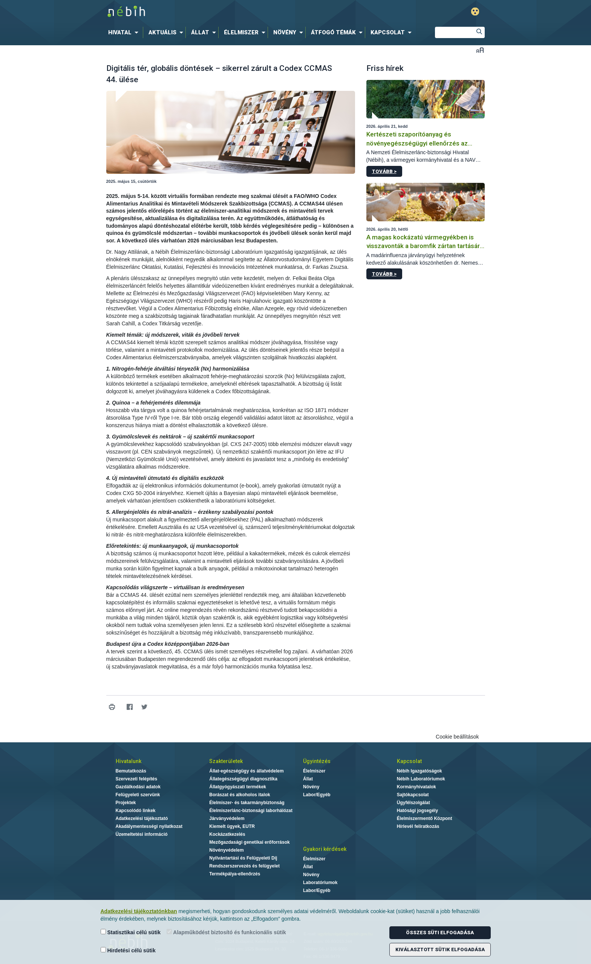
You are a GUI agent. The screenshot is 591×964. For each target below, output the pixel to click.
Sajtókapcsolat (413, 794)
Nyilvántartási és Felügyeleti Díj (243, 858)
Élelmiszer (314, 771)
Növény (311, 786)
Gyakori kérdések (324, 849)
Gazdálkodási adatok (138, 786)
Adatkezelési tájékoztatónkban (139, 911)
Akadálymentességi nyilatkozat (149, 826)
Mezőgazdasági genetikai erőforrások (249, 842)
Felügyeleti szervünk (138, 794)
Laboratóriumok (320, 882)
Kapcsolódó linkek (136, 810)
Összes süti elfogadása (440, 932)
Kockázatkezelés (227, 834)
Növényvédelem (226, 850)
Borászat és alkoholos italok (239, 794)
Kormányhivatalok (416, 786)
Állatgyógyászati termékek (237, 786)
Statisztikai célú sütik (131, 932)
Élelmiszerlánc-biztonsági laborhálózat (250, 810)
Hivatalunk (128, 761)
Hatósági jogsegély (417, 810)
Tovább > (384, 171)
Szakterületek (226, 761)
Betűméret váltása (480, 50)
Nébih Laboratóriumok (421, 779)
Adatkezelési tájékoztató (142, 818)
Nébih (215, 12)
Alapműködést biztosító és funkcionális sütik (226, 932)
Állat (308, 779)
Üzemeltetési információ (142, 834)
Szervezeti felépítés (137, 779)
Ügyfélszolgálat (413, 802)
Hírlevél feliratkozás (418, 826)
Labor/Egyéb (317, 794)
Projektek (126, 802)
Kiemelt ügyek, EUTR (232, 826)
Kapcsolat (409, 761)
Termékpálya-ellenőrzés (234, 874)
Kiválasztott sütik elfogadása (440, 949)
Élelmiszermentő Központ (424, 818)
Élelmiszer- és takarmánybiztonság (246, 802)
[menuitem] (124, 32)
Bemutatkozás (131, 771)
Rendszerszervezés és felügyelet (244, 866)
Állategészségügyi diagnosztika (243, 779)
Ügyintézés (317, 761)
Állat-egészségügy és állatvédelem (246, 771)
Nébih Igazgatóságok (419, 771)
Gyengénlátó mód (475, 11)
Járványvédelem (226, 818)
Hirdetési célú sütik (128, 950)
